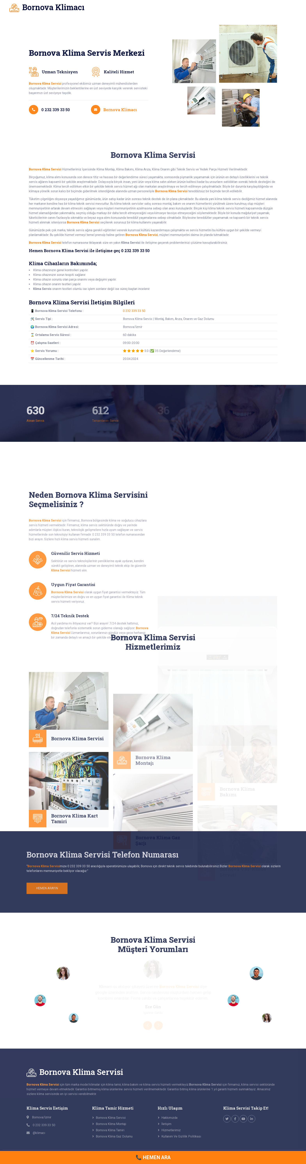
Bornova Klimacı (120, 129)
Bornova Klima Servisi (77, 782)
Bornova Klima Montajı (111, 1124)
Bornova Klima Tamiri (110, 1130)
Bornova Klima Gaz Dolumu (114, 1136)
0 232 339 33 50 (134, 311)
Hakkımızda (169, 1118)
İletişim (166, 1124)
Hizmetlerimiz (171, 1130)
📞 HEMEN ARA (153, 1157)
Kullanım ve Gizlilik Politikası (181, 1136)
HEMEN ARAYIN (47, 888)
